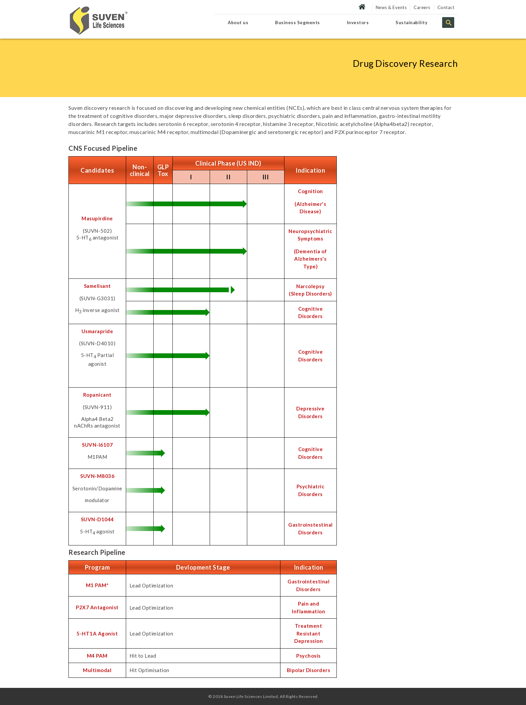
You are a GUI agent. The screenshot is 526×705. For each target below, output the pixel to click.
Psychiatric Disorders (311, 490)
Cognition (310, 191)
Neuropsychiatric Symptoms (310, 235)
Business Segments (297, 22)
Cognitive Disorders (310, 312)
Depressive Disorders (310, 412)
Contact (446, 7)
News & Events (391, 7)
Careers (422, 7)
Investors (358, 22)
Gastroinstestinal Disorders (310, 528)
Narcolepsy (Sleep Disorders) (310, 290)
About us (238, 22)
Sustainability (411, 22)
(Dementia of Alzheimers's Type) (310, 258)
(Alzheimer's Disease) (310, 208)
